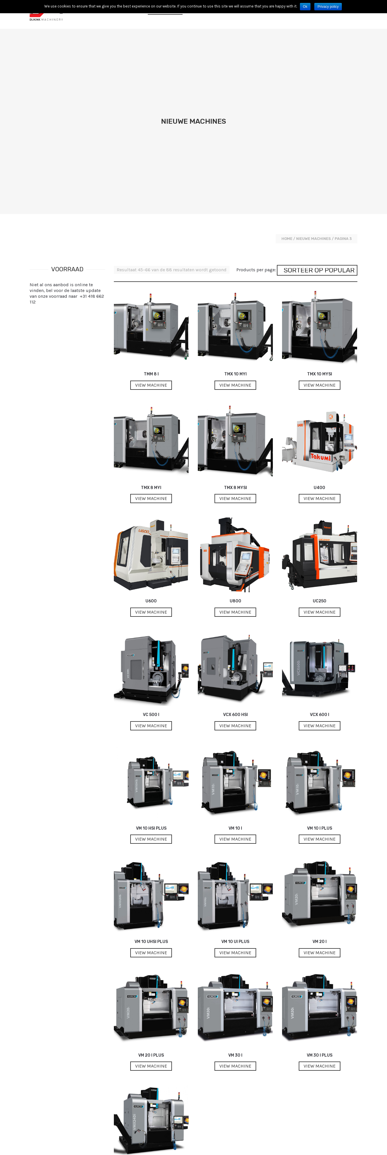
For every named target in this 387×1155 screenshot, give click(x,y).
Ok (305, 7)
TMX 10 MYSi (319, 240)
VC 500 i (151, 581)
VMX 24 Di (151, 1035)
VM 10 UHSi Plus (151, 808)
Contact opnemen (264, 14)
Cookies (253, 1146)
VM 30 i (235, 921)
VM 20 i (320, 808)
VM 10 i (235, 694)
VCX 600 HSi (235, 581)
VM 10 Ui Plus (235, 808)
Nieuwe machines (165, 14)
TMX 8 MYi (151, 354)
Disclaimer (348, 1146)
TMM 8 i (151, 240)
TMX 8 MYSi (235, 354)
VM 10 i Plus (319, 694)
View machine (151, 251)
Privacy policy (327, 7)
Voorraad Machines (214, 14)
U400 (319, 354)
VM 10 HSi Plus (151, 694)
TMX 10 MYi (235, 240)
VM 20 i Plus (151, 921)
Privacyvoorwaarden (282, 1146)
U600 (151, 467)
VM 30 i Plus (319, 921)
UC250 (319, 467)
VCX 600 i (319, 581)
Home (286, 105)
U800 (235, 467)
